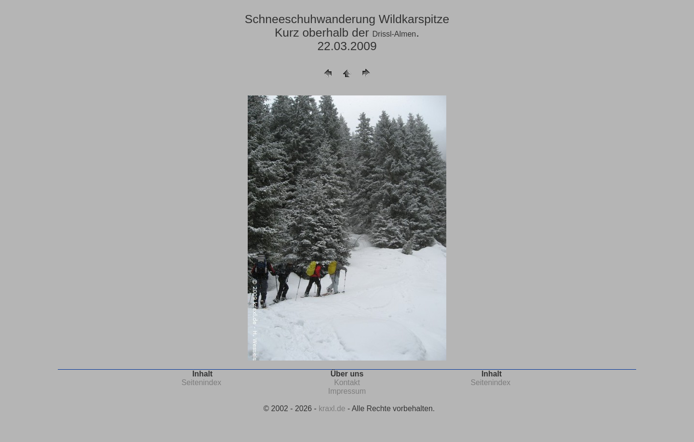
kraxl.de (332, 408)
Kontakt (347, 382)
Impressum (347, 391)
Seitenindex (201, 382)
